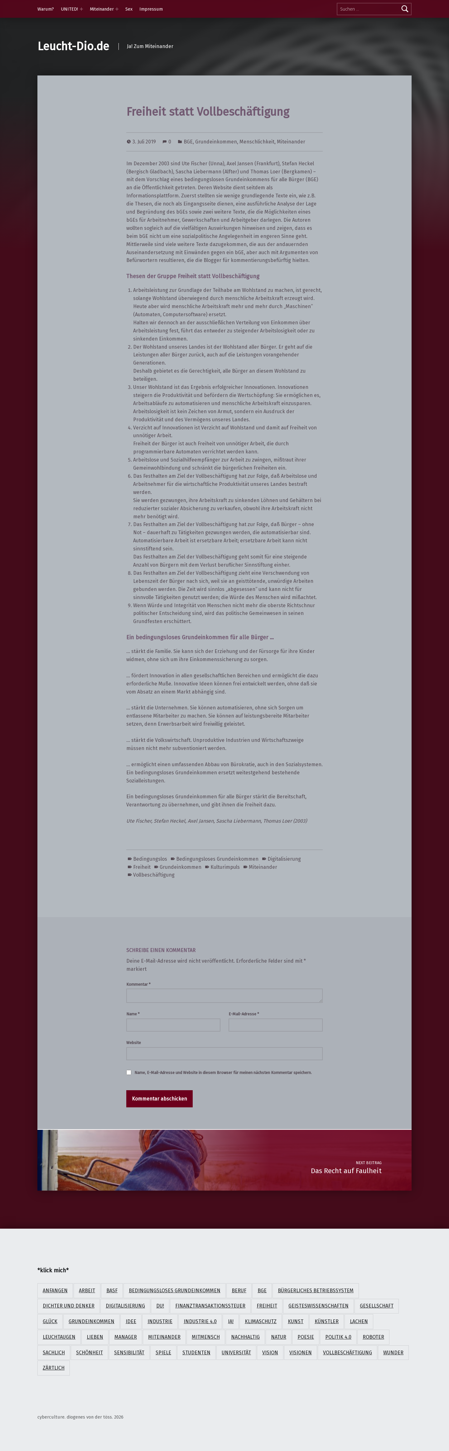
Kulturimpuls (225, 867)
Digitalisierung (284, 859)
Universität (236, 1353)
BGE (188, 142)
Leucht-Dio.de (73, 46)
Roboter (373, 1337)
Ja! (231, 1321)
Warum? (45, 9)
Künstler (327, 1321)
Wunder (393, 1353)
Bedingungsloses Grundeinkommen (217, 859)
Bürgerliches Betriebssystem (316, 1291)
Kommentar (138, 984)
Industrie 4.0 (200, 1321)
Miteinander (102, 9)
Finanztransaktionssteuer (210, 1306)
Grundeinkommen (216, 142)
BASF (112, 1291)
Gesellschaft (376, 1306)
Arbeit (87, 1291)
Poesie (305, 1337)
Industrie (159, 1321)
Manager (125, 1337)
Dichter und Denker (68, 1306)
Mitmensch (206, 1337)
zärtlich (54, 1368)
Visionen (300, 1353)
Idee (131, 1321)
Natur (278, 1337)
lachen (359, 1321)
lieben (95, 1337)
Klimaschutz (261, 1321)
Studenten (196, 1353)
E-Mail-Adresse (244, 1014)
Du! (160, 1306)
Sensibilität (129, 1353)
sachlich (54, 1353)
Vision (270, 1353)
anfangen (55, 1291)
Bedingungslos (150, 859)
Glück (50, 1321)
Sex (129, 9)
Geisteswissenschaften (318, 1306)
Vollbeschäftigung (154, 875)
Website (133, 1042)
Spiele (163, 1353)
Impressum (151, 9)
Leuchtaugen (59, 1337)
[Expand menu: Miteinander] (116, 9)
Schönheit (89, 1353)
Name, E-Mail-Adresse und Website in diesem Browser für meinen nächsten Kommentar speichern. (223, 1072)
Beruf (239, 1291)
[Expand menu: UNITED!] (81, 9)
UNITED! (69, 9)
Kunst (295, 1321)
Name (133, 1014)
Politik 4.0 (338, 1337)
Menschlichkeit (256, 142)
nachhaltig (245, 1337)
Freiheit (142, 867)
